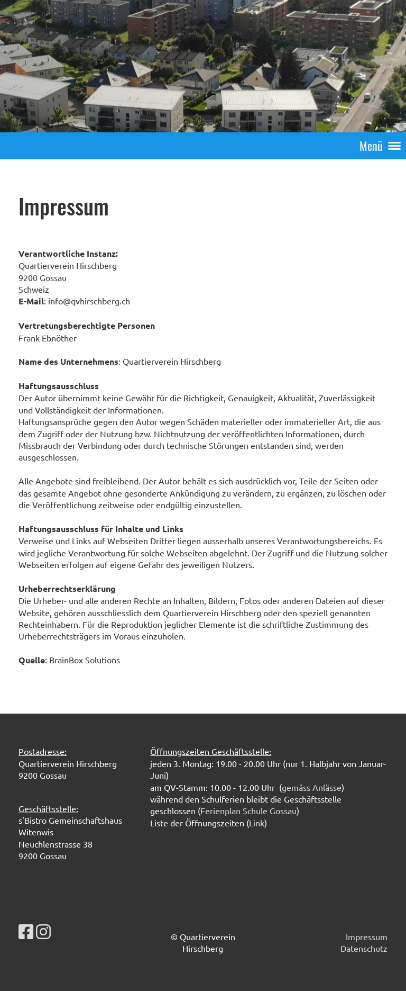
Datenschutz (363, 948)
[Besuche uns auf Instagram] (43, 931)
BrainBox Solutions (84, 659)
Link (256, 822)
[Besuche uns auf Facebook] (26, 931)
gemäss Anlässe (312, 787)
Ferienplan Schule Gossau (248, 810)
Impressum (366, 936)
